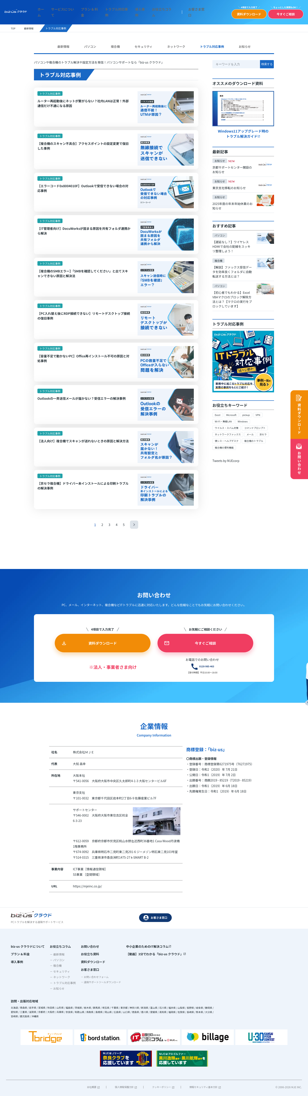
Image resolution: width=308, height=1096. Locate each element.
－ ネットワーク (58, 992)
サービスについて (63, 11)
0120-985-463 (185, 680)
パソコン (90, 43)
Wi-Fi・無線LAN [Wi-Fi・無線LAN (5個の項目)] (224, 418)
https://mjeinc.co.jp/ (87, 901)
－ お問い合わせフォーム (93, 993)
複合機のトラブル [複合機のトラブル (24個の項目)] (257, 437)
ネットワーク (174, 43)
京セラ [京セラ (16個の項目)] (267, 431)
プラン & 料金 (87, 11)
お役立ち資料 (86, 969)
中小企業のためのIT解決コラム (149, 961)
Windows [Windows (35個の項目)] (244, 418)
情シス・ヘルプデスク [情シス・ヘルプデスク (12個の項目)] (228, 437)
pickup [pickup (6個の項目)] (248, 411)
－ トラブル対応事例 (61, 997)
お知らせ (244, 43)
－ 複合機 (54, 980)
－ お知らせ (55, 1003)
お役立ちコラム (151, 11)
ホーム (44, 11)
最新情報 (64, 43)
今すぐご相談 (283, 13)
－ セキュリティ (58, 986)
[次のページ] (134, 538)
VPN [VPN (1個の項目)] (260, 411)
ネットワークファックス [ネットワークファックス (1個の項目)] (229, 431)
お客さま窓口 (183, 11)
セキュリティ (142, 43)
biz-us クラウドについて (28, 961)
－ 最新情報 (55, 969)
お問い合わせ (86, 961)
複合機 (114, 43)
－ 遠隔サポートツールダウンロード (100, 999)
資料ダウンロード (247, 13)
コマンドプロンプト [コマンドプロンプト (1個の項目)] (258, 424)
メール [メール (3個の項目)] (253, 431)
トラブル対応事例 (111, 11)
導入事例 (132, 11)
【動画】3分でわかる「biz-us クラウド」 (156, 969)
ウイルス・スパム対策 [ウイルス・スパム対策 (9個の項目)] (228, 424)
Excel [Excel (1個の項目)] (218, 411)
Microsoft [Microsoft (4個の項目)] (232, 411)
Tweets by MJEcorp (225, 457)
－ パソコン (55, 975)
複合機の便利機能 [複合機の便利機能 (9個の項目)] (225, 444)
